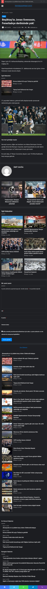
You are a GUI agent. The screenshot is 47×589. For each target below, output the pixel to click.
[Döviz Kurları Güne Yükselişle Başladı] (7, 450)
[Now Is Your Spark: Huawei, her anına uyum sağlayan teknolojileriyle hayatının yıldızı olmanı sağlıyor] (7, 401)
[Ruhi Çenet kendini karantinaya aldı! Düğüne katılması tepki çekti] (7, 377)
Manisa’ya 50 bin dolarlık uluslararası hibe (26, 432)
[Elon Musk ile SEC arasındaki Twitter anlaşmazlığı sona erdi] (7, 475)
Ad (2, 311)
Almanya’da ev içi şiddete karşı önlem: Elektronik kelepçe (20, 1)
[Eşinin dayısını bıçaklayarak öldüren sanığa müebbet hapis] (12, 264)
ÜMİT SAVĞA (7, 27)
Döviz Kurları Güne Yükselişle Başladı (24, 448)
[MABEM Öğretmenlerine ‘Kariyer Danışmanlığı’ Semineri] (35, 222)
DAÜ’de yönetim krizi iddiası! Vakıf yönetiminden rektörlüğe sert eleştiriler (11, 231)
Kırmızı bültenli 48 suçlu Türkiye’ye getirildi (25, 81)
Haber (11, 12)
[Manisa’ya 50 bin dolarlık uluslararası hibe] (7, 434)
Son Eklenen (23, 347)
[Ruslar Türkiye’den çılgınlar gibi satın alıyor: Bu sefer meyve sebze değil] (7, 426)
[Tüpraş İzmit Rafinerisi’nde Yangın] (6, 91)
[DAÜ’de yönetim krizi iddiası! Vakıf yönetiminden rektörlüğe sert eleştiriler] (12, 222)
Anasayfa (5, 12)
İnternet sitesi (5, 324)
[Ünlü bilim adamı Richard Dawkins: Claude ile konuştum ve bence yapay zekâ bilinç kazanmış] (7, 499)
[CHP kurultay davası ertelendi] (12, 244)
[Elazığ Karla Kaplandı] (35, 264)
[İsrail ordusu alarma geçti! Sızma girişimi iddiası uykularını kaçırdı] (35, 244)
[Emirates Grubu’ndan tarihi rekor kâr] (7, 369)
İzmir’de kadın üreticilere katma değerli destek (27, 505)
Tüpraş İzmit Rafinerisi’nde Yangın (23, 89)
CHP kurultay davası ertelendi (10, 251)
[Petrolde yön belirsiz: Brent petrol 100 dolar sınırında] (7, 393)
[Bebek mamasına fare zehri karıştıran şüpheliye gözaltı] (7, 491)
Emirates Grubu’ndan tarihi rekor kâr (24, 366)
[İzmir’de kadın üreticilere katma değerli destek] (7, 508)
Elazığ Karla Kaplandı (30, 272)
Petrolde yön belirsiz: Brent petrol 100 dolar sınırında (29, 391)
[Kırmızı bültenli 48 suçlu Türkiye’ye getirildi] (6, 83)
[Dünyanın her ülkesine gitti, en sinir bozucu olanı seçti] (7, 467)
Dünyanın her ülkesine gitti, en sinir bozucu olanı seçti (29, 464)
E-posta (3, 317)
